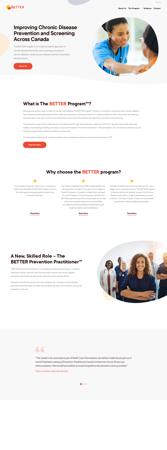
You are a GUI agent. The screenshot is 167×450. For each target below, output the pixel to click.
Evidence (148, 8)
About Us (122, 8)
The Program (134, 8)
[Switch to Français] (158, 2)
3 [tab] (86, 384)
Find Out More (34, 145)
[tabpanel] (83, 369)
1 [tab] (80, 384)
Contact (157, 8)
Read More (35, 213)
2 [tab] (83, 384)
